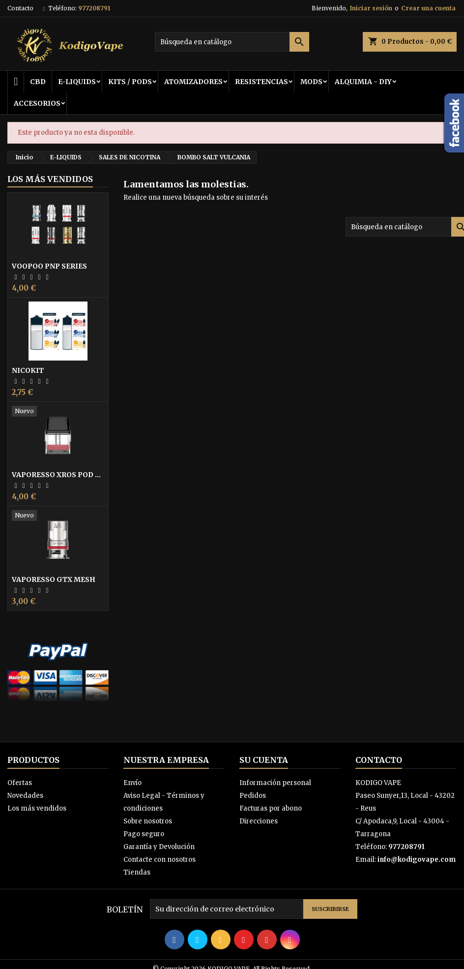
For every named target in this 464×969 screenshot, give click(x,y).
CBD (38, 81)
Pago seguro (143, 834)
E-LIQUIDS (77, 81)
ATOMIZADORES (193, 81)
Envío (132, 783)
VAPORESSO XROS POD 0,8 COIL (58, 475)
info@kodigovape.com (416, 859)
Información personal (275, 783)
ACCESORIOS (37, 103)
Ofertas (19, 783)
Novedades (25, 795)
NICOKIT (28, 370)
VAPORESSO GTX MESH (53, 579)
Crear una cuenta (428, 8)
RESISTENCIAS (261, 81)
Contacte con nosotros (159, 859)
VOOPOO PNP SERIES (49, 266)
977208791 (94, 8)
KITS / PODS (130, 81)
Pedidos (252, 795)
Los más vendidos (50, 179)
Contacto (20, 8)
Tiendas (136, 872)
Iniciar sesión (371, 8)
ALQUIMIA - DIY (363, 81)
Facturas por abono (270, 808)
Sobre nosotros (147, 821)
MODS (311, 81)
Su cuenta (263, 760)
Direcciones (258, 821)
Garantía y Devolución (159, 847)
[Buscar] (232, 42)
